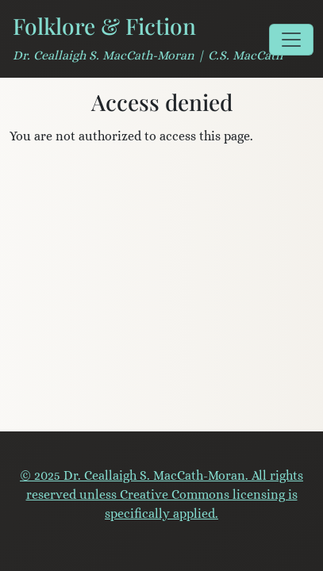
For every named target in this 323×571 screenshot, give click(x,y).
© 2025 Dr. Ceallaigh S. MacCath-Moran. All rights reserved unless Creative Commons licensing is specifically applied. (161, 494)
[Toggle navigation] (291, 40)
